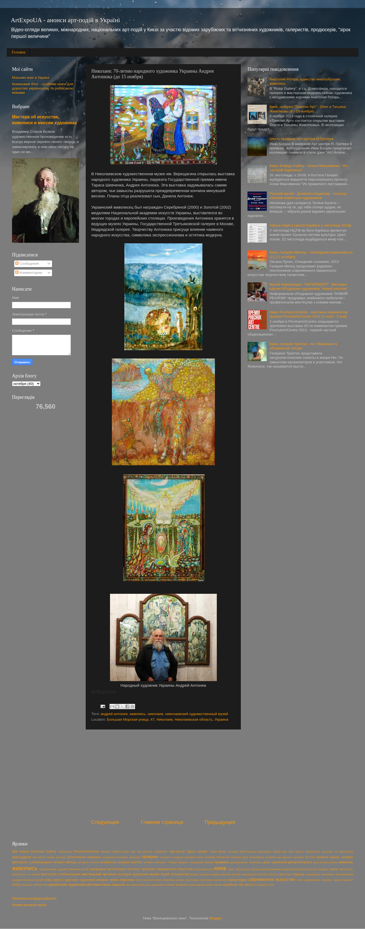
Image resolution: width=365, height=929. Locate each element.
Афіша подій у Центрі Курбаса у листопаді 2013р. (310, 225)
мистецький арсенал (99, 874)
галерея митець (65, 862)
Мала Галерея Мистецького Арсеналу (245, 851)
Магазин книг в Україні (30, 78)
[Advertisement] (163, 774)
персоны (127, 880)
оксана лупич (107, 880)
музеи (154, 874)
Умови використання (29, 905)
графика (221, 862)
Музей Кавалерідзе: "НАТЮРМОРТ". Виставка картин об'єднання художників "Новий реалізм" (308, 286)
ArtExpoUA (103, 691)
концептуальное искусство (299, 869)
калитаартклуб (203, 869)
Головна (18, 52)
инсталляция (116, 869)
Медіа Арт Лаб (283, 851)
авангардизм (21, 857)
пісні (139, 879)
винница (134, 857)
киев (220, 868)
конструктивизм (270, 869)
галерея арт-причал (278, 857)
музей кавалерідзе (244, 874)
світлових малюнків (213, 879)
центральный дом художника (145, 884)
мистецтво (346, 869)
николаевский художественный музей (196, 714)
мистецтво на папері (26, 874)
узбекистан (40, 884)
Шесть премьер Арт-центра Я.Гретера (301, 139)
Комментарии (28, 273)
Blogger (215, 918)
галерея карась (328, 857)
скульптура (236, 880)
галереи (150, 856)
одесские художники (80, 880)
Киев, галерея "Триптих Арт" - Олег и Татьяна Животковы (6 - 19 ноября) (307, 109)
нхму (48, 880)
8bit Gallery (20, 851)
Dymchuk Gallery (43, 851)
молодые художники (133, 874)
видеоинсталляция (115, 857)
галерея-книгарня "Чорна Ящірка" (166, 862)
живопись (138, 714)
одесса (58, 880)
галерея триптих (129, 862)
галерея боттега (304, 857)
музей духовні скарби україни (210, 874)
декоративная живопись (246, 862)
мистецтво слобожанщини (61, 874)
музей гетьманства (175, 874)
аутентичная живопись (84, 857)
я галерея (260, 884)
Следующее (105, 822)
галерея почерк (88, 862)
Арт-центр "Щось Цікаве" (189, 851)
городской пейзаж (202, 862)
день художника (275, 862)
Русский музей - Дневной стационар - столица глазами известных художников (308, 196)
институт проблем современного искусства (160, 869)
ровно (180, 879)
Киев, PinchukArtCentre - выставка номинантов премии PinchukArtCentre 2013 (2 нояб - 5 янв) (308, 314)
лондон (323, 869)
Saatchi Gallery (111, 851)
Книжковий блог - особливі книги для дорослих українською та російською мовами (42, 88)
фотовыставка (99, 885)
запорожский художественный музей (64, 869)
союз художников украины (314, 879)
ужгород (26, 884)
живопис (346, 862)
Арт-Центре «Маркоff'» (152, 851)
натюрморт (312, 874)
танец (337, 879)
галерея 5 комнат (171, 857)
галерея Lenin (194, 857)
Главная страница (162, 822)
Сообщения (27, 263)
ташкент (347, 879)
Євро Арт (129, 851)
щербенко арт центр (238, 885)
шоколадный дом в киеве (205, 884)
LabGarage (65, 851)
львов (333, 869)
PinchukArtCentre (86, 851)
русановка (192, 879)
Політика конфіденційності (34, 898)
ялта (271, 884)
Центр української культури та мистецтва (324, 851)
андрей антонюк (114, 714)
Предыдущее (220, 822)
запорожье (98, 869)
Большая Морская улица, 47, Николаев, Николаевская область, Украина (167, 719)
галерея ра (107, 862)
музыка (298, 874)
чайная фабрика (177, 884)
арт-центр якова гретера (49, 857)
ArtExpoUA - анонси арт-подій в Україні (65, 20)
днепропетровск (300, 862)
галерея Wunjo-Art (217, 857)
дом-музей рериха (325, 862)
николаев (155, 714)
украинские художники (67, 885)
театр (16, 885)
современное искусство (271, 879)
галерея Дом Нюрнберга (247, 857)
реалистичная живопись (159, 879)
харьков (118, 885)
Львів (213, 851)
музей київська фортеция (275, 874)
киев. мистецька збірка (243, 869)
